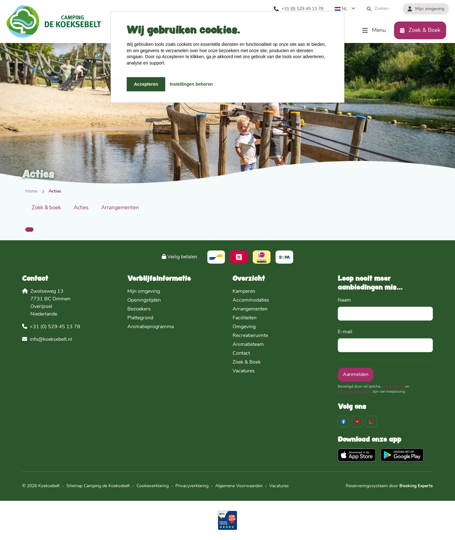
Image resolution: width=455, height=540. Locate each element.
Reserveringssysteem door (389, 486)
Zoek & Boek (247, 362)
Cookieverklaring (152, 486)
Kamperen (244, 291)
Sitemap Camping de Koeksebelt (98, 486)
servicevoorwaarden (355, 392)
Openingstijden (144, 300)
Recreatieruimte (250, 335)
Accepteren (146, 84)
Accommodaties (251, 300)
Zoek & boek (46, 208)
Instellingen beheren (191, 84)
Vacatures (244, 371)
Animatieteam (248, 344)
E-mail (345, 331)
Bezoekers (139, 309)
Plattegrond (140, 318)
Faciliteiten (245, 318)
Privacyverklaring (192, 486)
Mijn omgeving (143, 291)
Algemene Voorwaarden (239, 486)
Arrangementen (120, 208)
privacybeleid (393, 387)
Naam (344, 300)
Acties (81, 208)
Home (31, 191)
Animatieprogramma (150, 326)
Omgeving (244, 326)
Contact (241, 353)
